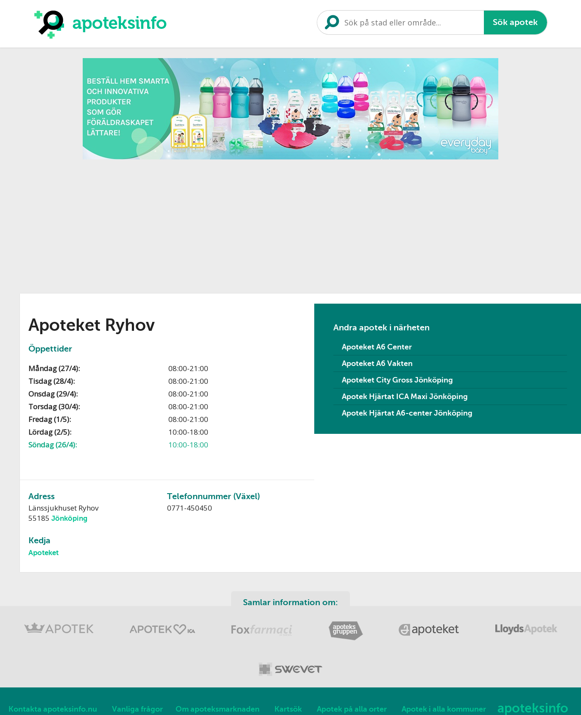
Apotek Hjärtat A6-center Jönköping (407, 413)
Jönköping (69, 518)
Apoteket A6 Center (377, 347)
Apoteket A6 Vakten (377, 363)
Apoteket (43, 553)
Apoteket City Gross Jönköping (397, 380)
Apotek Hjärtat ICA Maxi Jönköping (405, 396)
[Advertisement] (290, 223)
